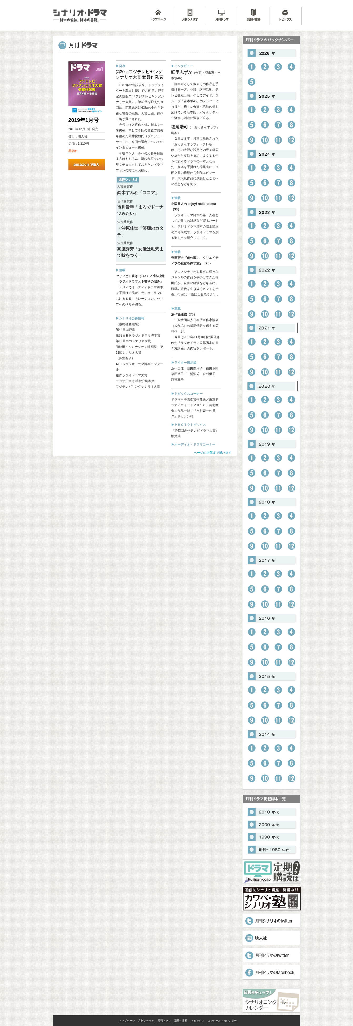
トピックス (197, 1020)
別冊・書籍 (180, 1020)
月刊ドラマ (164, 1020)
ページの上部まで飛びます (213, 453)
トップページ (127, 1020)
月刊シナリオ (146, 1020)
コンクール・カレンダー (222, 1020)
